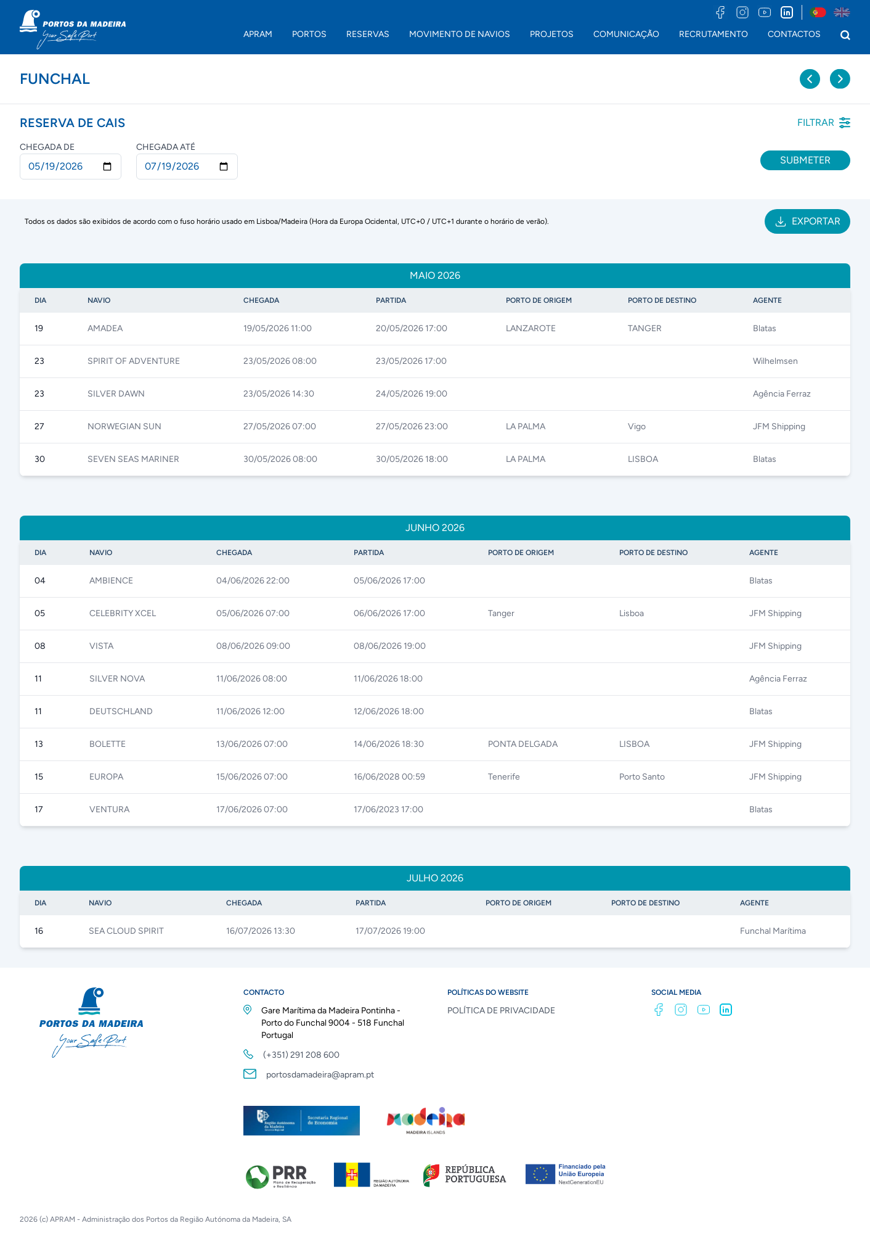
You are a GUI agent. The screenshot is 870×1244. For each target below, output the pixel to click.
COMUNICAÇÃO (626, 34)
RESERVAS (367, 34)
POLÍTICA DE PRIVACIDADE (501, 1010)
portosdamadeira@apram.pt (320, 1074)
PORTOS (309, 34)
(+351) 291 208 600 (301, 1055)
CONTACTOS (794, 34)
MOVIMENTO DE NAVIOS (459, 34)
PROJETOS (552, 34)
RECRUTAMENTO (713, 34)
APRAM (257, 34)
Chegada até (165, 147)
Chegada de (47, 147)
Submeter (805, 160)
